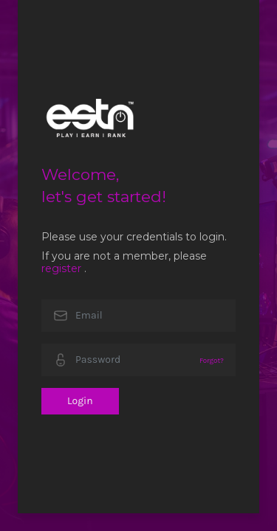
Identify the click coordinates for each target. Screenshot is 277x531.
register (61, 268)
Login (80, 401)
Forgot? (211, 360)
